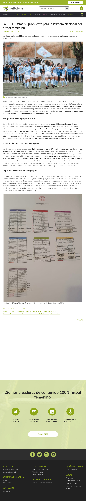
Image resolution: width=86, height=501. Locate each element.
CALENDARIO (53, 14)
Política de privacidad (73, 481)
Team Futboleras (71, 470)
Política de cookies (72, 483)
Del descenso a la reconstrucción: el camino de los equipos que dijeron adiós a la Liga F (30, 311)
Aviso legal (69, 478)
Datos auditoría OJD (9, 472)
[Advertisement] (43, 346)
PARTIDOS (38, 14)
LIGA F (12, 14)
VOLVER (80, 320)
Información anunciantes (11, 470)
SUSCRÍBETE (75, 2)
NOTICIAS (5, 14)
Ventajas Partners (38, 472)
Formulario (6, 491)
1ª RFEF (18, 14)
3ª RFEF (31, 14)
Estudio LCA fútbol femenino (42, 483)
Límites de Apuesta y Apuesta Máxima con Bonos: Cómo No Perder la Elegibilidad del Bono (31, 314)
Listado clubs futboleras (40, 470)
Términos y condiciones (74, 486)
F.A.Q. (68, 488)
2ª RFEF (24, 14)
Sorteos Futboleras (38, 474)
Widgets (5, 480)
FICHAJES (62, 14)
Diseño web (7, 483)
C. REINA (45, 14)
